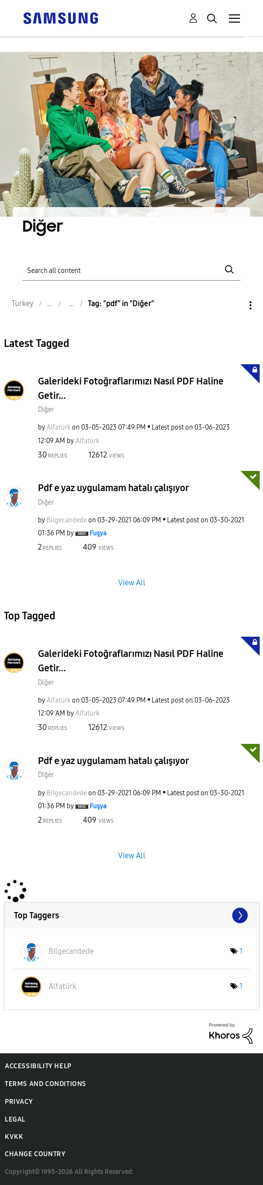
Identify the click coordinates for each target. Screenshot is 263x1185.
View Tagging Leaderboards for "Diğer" (131, 915)
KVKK (14, 1137)
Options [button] (234, 305)
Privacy (19, 1102)
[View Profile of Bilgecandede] (67, 520)
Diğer (46, 410)
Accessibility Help (38, 1066)
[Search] (131, 269)
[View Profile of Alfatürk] (59, 427)
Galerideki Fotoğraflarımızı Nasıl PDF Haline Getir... (131, 388)
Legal (15, 1119)
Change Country (35, 1154)
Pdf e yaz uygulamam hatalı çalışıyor (113, 488)
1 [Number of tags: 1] (240, 951)
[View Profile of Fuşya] (98, 533)
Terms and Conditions (45, 1084)
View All (131, 582)
